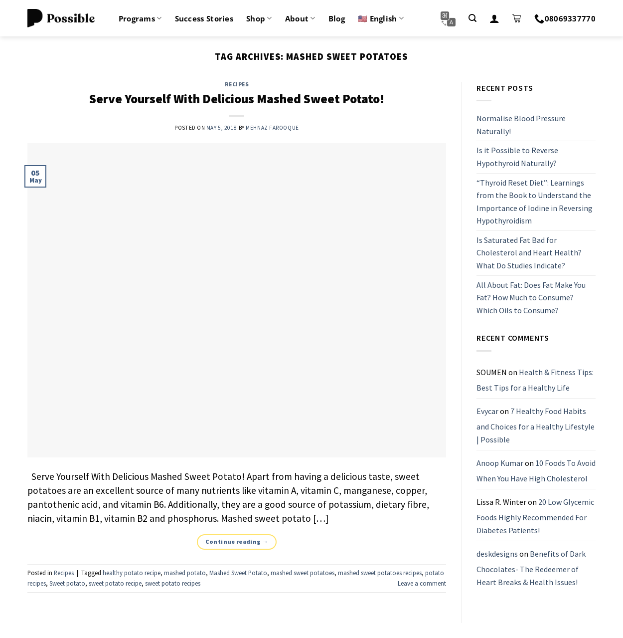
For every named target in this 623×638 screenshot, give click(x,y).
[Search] (472, 18)
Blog (336, 18)
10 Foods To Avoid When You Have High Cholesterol (536, 471)
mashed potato (185, 573)
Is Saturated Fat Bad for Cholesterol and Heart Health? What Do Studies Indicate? (529, 252)
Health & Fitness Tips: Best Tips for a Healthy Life (535, 380)
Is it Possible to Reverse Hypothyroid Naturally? (517, 157)
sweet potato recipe (115, 583)
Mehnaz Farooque (272, 127)
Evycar (487, 411)
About (300, 18)
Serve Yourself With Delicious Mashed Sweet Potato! (236, 99)
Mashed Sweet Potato (238, 573)
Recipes (237, 84)
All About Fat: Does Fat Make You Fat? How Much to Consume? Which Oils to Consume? (531, 297)
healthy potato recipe (131, 573)
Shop (259, 18)
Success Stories (204, 18)
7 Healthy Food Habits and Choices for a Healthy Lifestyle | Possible (535, 425)
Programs (140, 18)
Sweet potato (67, 583)
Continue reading (237, 541)
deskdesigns (497, 554)
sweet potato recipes (172, 583)
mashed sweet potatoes (302, 573)
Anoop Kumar (499, 463)
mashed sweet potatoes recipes (380, 573)
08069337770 (565, 18)
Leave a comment (422, 583)
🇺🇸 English (381, 18)
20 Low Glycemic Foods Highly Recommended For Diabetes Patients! (535, 516)
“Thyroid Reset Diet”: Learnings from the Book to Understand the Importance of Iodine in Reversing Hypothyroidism (534, 202)
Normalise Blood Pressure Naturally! (521, 124)
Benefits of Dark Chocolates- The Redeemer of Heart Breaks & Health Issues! (531, 568)
